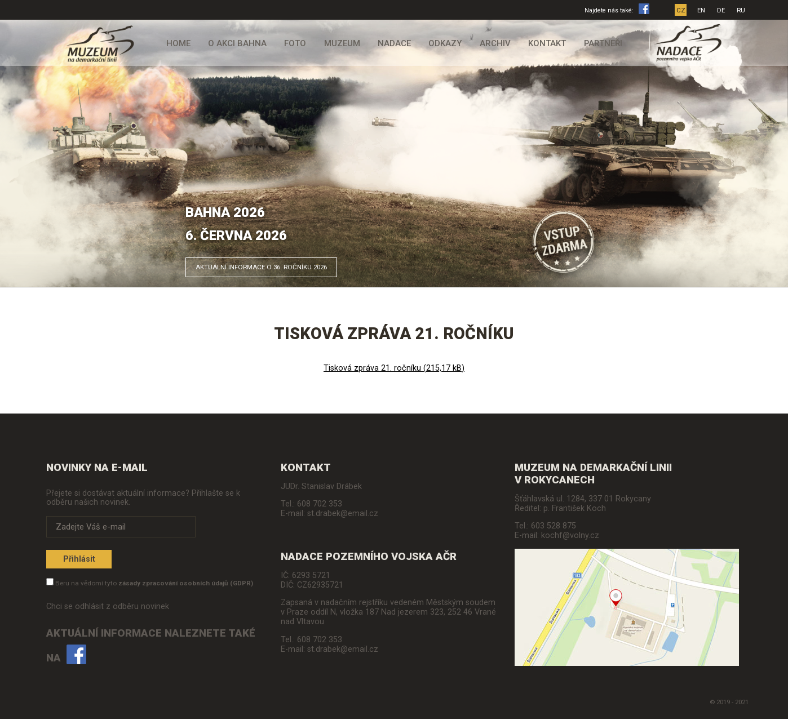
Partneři (597, 43)
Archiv (492, 43)
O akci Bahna (241, 43)
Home (184, 43)
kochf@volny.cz (570, 535)
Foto (296, 43)
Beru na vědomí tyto (154, 585)
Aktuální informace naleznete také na (150, 647)
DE (723, 10)
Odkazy (444, 43)
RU (742, 10)
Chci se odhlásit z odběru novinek (107, 609)
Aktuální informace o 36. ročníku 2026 (287, 264)
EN (703, 10)
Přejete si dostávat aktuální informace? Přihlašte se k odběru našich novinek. (143, 497)
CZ (682, 10)
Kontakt (542, 43)
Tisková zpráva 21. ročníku (394, 368)
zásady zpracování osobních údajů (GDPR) (185, 585)
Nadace (394, 43)
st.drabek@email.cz (342, 513)
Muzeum (343, 43)
